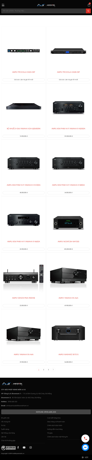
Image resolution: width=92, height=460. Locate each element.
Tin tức (3, 425)
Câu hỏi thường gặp (8, 440)
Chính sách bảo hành (54, 425)
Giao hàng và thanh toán (56, 421)
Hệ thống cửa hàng (8, 433)
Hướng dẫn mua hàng (54, 429)
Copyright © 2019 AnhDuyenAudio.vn (12, 453)
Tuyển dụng (5, 429)
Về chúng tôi (5, 421)
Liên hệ (3, 437)
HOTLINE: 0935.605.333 (46, 412)
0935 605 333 (12, 401)
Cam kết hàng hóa (53, 418)
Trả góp (50, 433)
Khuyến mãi (5, 418)
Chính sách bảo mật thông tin (57, 437)
